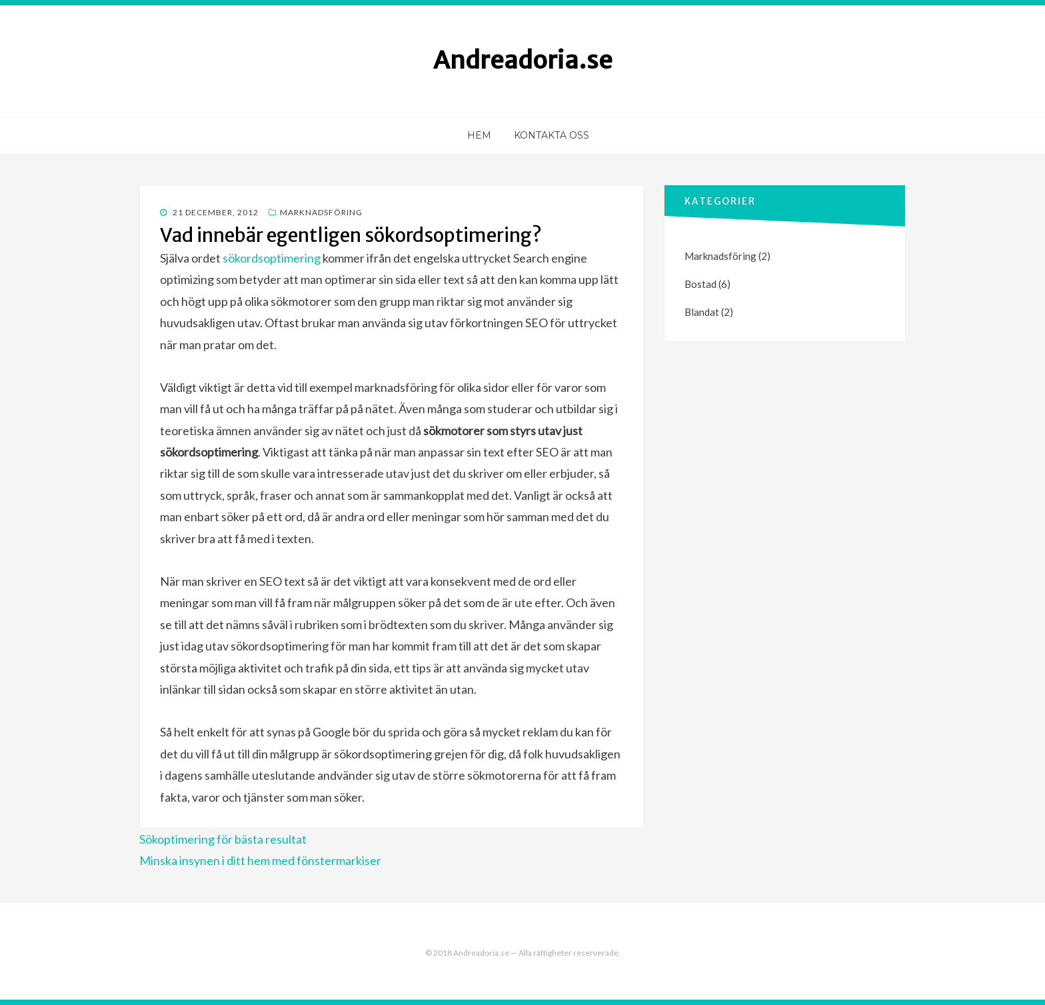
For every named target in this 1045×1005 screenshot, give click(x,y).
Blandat (701, 312)
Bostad (700, 284)
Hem (479, 135)
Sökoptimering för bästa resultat (223, 839)
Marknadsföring (321, 212)
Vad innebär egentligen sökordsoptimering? (351, 235)
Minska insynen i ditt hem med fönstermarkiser (260, 860)
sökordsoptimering (272, 258)
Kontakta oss (551, 135)
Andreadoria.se (522, 60)
